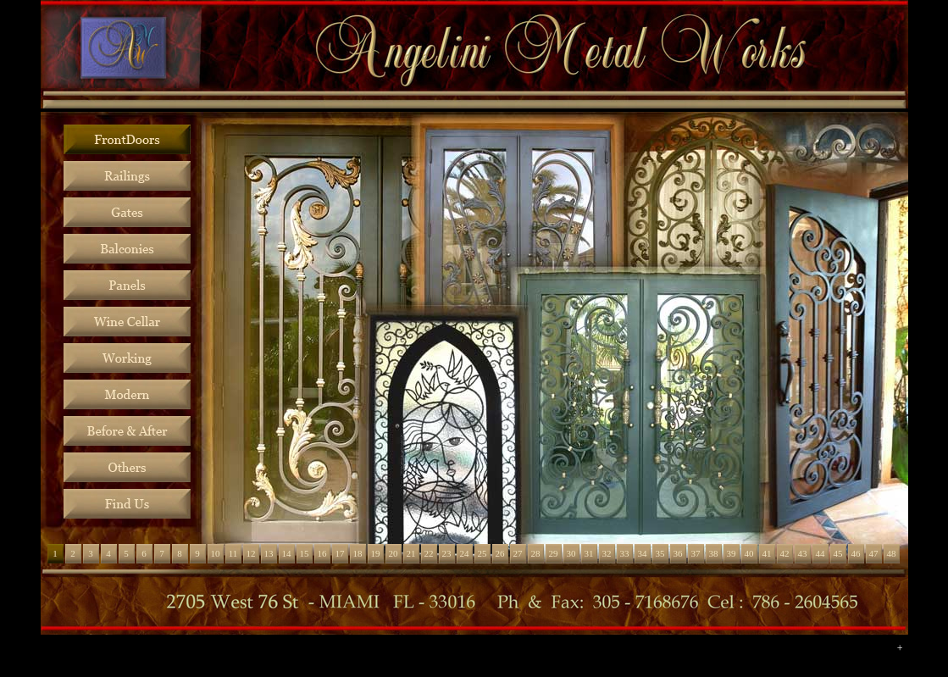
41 (767, 553)
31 (589, 553)
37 (696, 553)
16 (322, 553)
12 (251, 553)
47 (874, 553)
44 (820, 553)
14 (286, 553)
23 (447, 553)
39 (731, 553)
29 (553, 553)
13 (269, 553)
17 (340, 553)
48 (891, 553)
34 (642, 553)
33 (624, 553)
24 (464, 553)
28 (536, 553)
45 (838, 553)
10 (215, 553)
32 (607, 553)
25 (482, 553)
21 (411, 553)
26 (500, 553)
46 (856, 553)
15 (304, 553)
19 (375, 553)
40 (749, 553)
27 (518, 553)
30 (571, 553)
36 (678, 553)
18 (358, 553)
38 (713, 553)
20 (393, 553)
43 (802, 553)
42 (785, 553)
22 (429, 553)
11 (233, 553)
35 (660, 553)
